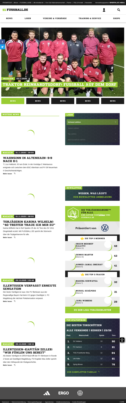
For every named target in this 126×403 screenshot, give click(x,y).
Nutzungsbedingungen (35, 402)
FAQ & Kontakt (78, 2)
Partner (69, 2)
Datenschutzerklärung (19, 402)
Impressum (5, 402)
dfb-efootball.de (38, 2)
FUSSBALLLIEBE (25, 2)
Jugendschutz (49, 402)
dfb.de (16, 2)
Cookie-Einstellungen (79, 402)
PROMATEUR (7, 2)
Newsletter (88, 2)
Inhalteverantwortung (63, 402)
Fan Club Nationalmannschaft (55, 2)
